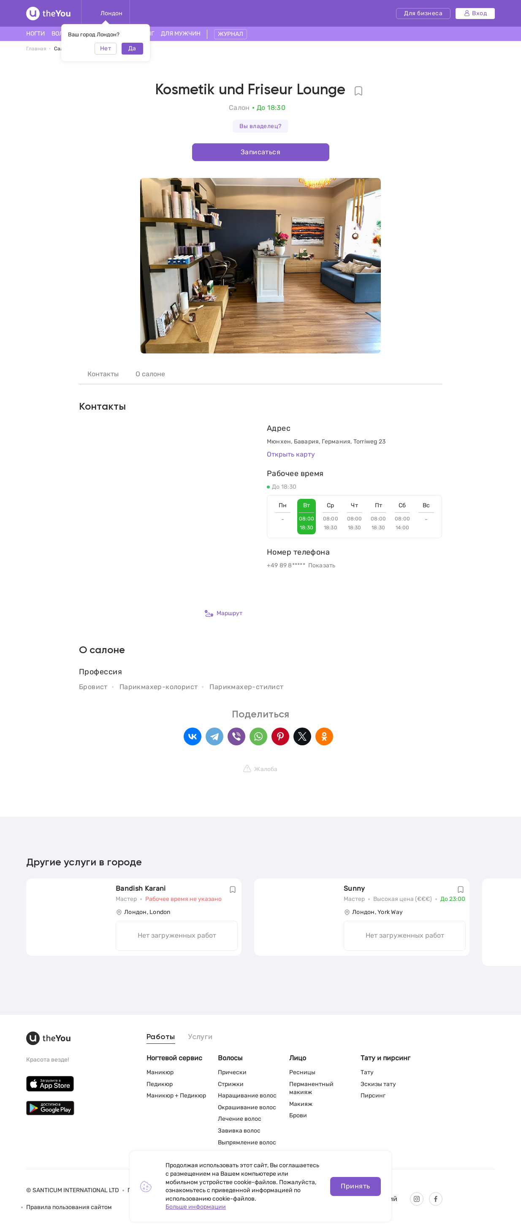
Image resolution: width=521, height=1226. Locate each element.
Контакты (103, 374)
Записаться (260, 152)
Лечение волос (239, 1118)
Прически (232, 1072)
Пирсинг (373, 1095)
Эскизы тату (378, 1084)
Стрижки (231, 1084)
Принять (355, 1186)
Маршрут (223, 613)
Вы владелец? (260, 126)
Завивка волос (239, 1130)
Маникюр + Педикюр (176, 1095)
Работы (161, 1037)
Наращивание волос (247, 1095)
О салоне (150, 374)
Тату (367, 1072)
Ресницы (302, 1072)
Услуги (200, 1037)
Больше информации (196, 1206)
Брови (298, 1115)
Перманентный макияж (311, 1088)
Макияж (300, 1104)
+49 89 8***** (286, 565)
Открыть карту (291, 454)
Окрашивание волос (247, 1107)
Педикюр (160, 1084)
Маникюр (160, 1072)
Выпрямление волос (247, 1142)
